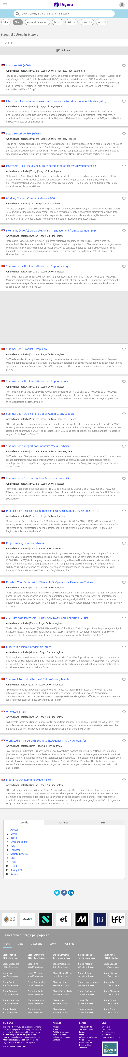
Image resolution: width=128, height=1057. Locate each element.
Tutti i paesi (106, 1029)
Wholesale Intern (16, 711)
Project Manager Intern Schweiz (25, 543)
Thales (13, 862)
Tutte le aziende (86, 1029)
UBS (12, 858)
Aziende (72, 22)
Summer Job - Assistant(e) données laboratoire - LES (37, 478)
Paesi (7, 943)
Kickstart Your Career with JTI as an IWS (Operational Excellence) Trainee (49, 582)
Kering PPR (16, 870)
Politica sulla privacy (61, 1037)
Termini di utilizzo (60, 1035)
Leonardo (15, 850)
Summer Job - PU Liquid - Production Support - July (37, 381)
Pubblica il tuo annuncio (85, 1046)
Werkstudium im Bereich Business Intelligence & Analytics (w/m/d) (46, 740)
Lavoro (57, 22)
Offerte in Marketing (88, 1037)
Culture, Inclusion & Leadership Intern (28, 646)
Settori (54, 943)
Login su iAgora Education (112, 1037)
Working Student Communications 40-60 (30, 198)
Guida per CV (84, 1040)
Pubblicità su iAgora (61, 1032)
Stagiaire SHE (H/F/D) (19, 65)
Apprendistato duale (37, 22)
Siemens (14, 874)
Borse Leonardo (85, 1042)
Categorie (36, 943)
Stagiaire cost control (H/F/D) (23, 133)
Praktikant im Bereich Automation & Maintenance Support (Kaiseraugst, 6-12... (53, 510)
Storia (55, 1029)
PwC (12, 846)
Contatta (56, 1040)
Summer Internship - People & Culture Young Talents (37, 679)
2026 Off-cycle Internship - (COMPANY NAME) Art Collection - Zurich (47, 617)
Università (87, 22)
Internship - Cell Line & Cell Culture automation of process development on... (52, 165)
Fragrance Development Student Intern (29, 779)
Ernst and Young (18, 841)
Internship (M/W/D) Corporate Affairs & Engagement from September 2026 (51, 230)
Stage (18, 22)
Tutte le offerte (85, 1027)
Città (20, 943)
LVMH (13, 833)
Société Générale (19, 854)
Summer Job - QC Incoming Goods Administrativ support (40, 413)
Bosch (13, 837)
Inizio (6, 22)
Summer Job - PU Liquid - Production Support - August (39, 266)
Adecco (14, 829)
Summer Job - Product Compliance (27, 348)
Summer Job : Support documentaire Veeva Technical (38, 446)
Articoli (102, 22)
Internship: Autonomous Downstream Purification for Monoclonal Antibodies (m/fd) (56, 101)
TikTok (13, 866)
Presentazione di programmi (109, 1033)
